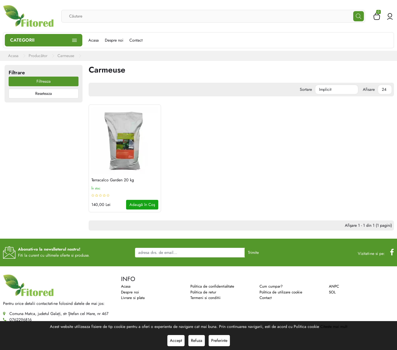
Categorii (43, 40)
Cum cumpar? (271, 286)
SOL (332, 292)
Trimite (253, 252)
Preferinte (219, 340)
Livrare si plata (133, 298)
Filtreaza (43, 81)
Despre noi (130, 292)
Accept (176, 340)
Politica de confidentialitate (212, 286)
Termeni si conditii (205, 298)
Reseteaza (43, 93)
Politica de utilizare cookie (281, 292)
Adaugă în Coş (142, 204)
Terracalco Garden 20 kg (112, 180)
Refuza (196, 340)
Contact (266, 298)
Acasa (125, 286)
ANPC (334, 286)
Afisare (369, 89)
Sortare (306, 89)
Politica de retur (203, 292)
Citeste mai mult (333, 326)
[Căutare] (358, 16)
